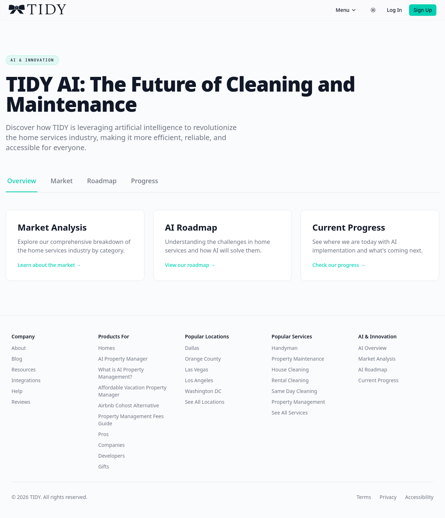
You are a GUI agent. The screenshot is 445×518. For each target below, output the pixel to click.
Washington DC (203, 391)
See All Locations (204, 401)
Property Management (298, 401)
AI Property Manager (122, 358)
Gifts (103, 466)
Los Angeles (199, 380)
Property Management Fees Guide (131, 420)
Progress (144, 180)
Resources (24, 369)
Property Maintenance (298, 358)
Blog (17, 358)
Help (17, 391)
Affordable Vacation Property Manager (132, 391)
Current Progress (378, 380)
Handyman (285, 347)
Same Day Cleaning (294, 391)
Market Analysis (377, 358)
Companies (111, 444)
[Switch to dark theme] (373, 10)
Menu (346, 9)
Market (61, 180)
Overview (21, 180)
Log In (394, 9)
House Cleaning (290, 369)
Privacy (388, 497)
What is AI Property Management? (120, 373)
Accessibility (419, 497)
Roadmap (101, 180)
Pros (103, 434)
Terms (364, 497)
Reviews (21, 401)
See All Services (290, 412)
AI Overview (372, 347)
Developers (111, 455)
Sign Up (422, 9)
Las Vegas (196, 369)
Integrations (26, 380)
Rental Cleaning (290, 380)
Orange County (203, 358)
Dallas (192, 347)
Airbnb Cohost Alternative (128, 405)
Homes (106, 347)
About (19, 347)
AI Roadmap (372, 369)
